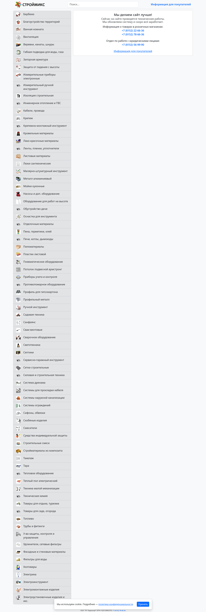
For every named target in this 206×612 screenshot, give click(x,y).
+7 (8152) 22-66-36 (133, 30)
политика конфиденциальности (115, 604)
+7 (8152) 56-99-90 (133, 44)
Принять (143, 604)
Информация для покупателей (171, 4)
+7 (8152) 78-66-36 (133, 34)
